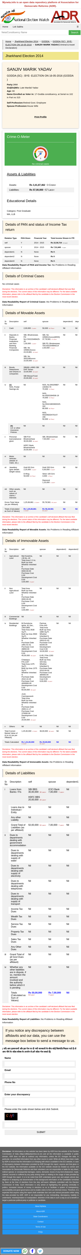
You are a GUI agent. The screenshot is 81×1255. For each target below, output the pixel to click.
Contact (40, 1222)
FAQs (40, 1232)
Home (5, 26)
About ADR (40, 1211)
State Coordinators (40, 1217)
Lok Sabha (18, 26)
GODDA (46, 41)
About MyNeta (40, 1206)
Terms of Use (40, 1227)
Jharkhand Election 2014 (26, 41)
